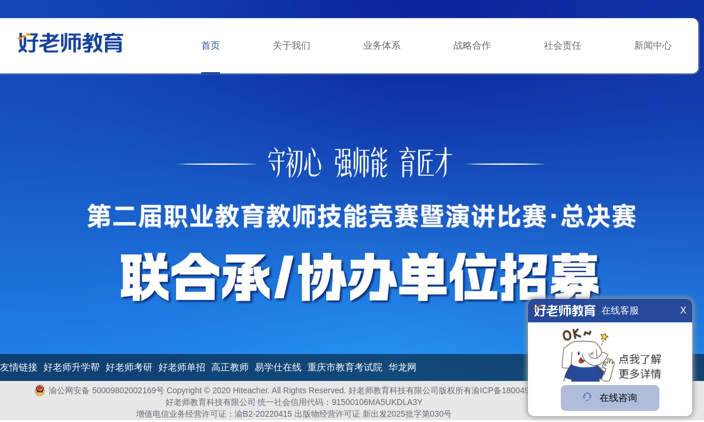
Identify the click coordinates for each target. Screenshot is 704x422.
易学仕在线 (278, 367)
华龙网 (402, 367)
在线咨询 (610, 398)
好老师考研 (129, 367)
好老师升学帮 (71, 367)
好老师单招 (181, 367)
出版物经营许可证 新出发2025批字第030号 (373, 413)
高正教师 (230, 367)
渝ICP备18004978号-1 (513, 390)
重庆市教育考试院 (345, 367)
